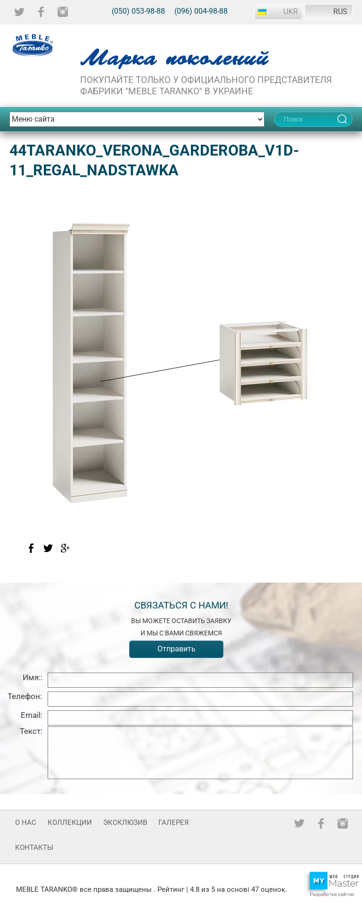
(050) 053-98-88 (138, 11)
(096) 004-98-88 (201, 11)
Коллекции (70, 822)
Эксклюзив (125, 822)
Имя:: (32, 677)
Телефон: (25, 696)
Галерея (173, 822)
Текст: (31, 731)
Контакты (34, 847)
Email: (31, 715)
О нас (25, 822)
